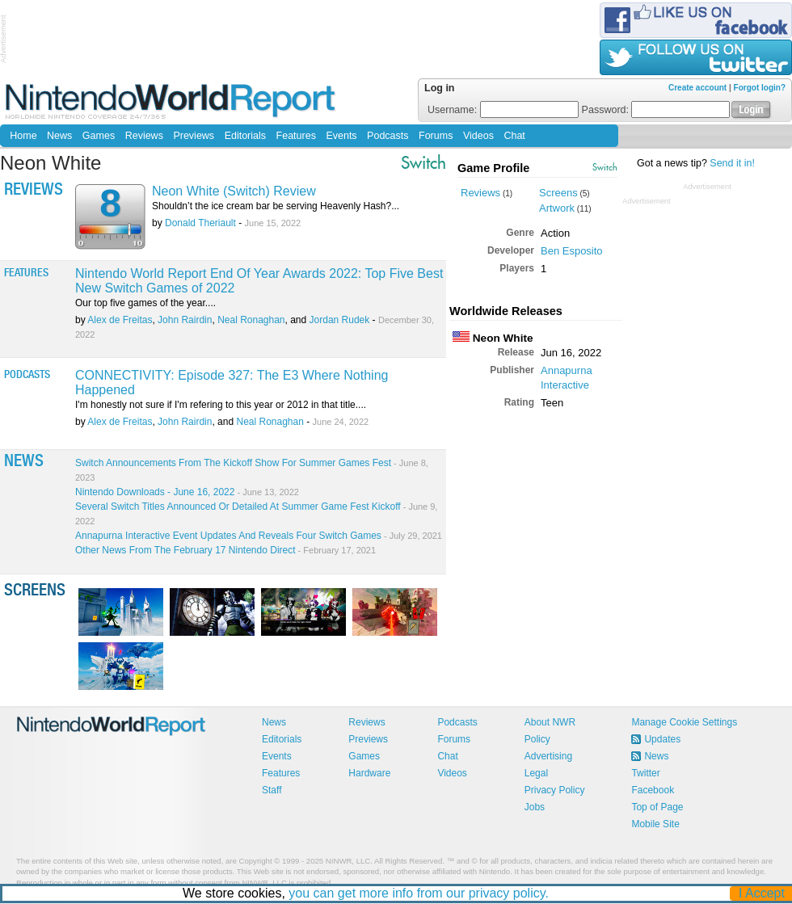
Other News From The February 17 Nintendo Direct (225, 550)
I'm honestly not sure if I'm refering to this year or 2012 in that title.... (220, 404)
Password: (656, 110)
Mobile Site (655, 824)
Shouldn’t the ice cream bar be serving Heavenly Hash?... (275, 206)
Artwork (557, 208)
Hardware (369, 773)
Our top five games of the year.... (145, 303)
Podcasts (387, 135)
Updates (662, 739)
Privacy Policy (554, 790)
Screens (558, 193)
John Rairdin (185, 320)
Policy (537, 739)
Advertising (548, 756)
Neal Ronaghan (250, 320)
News (59, 135)
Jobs (534, 807)
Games (98, 135)
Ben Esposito (572, 251)
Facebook (652, 790)
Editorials (245, 135)
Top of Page (657, 807)
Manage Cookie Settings (684, 722)
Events (341, 135)
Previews (193, 135)
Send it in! (732, 163)
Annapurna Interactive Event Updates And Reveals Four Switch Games (258, 535)
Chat (513, 135)
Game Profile (493, 168)
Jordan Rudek (340, 320)
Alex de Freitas (119, 320)
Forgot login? (760, 87)
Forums (436, 135)
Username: (503, 110)
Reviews (144, 135)
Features (296, 135)
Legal (536, 773)
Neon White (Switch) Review (234, 191)
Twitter (645, 773)
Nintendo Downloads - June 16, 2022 (187, 492)
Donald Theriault (200, 223)
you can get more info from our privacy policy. (419, 893)
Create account (697, 87)
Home (23, 135)
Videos (478, 135)
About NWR (549, 722)
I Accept (762, 893)
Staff (271, 790)
